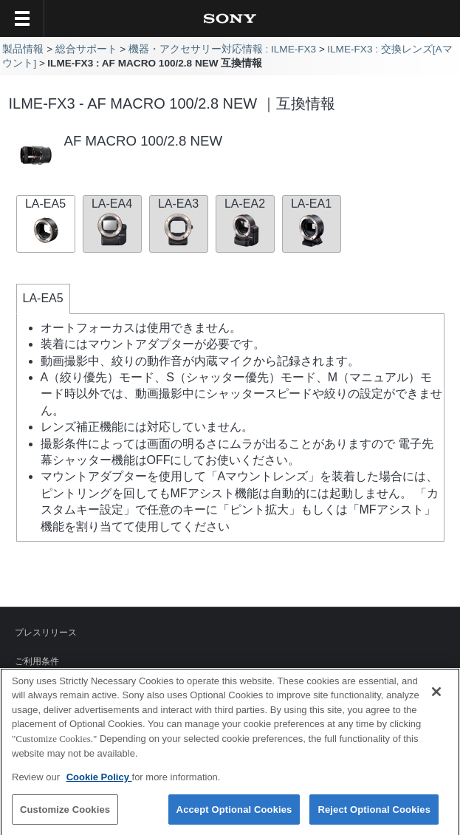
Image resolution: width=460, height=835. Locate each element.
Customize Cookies (65, 813)
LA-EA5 (45, 222)
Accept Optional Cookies (234, 813)
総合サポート (86, 49)
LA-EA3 (178, 222)
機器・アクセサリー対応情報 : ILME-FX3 (222, 49)
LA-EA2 (245, 222)
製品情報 (23, 49)
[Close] (436, 695)
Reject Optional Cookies (373, 813)
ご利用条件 (37, 661)
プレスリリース (46, 632)
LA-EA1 (311, 222)
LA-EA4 (112, 222)
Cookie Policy (99, 780)
